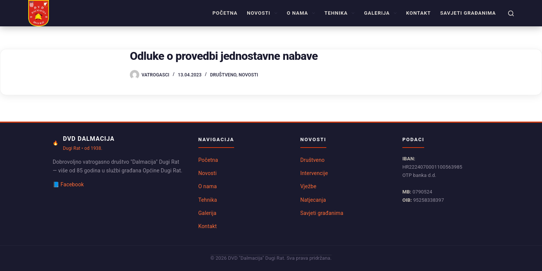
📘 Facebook (68, 184)
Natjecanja (313, 200)
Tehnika (341, 13)
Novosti (263, 13)
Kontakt (418, 13)
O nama (302, 13)
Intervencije (314, 173)
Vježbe (308, 186)
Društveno (223, 75)
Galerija (382, 13)
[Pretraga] (511, 13)
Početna (225, 13)
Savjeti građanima (468, 13)
